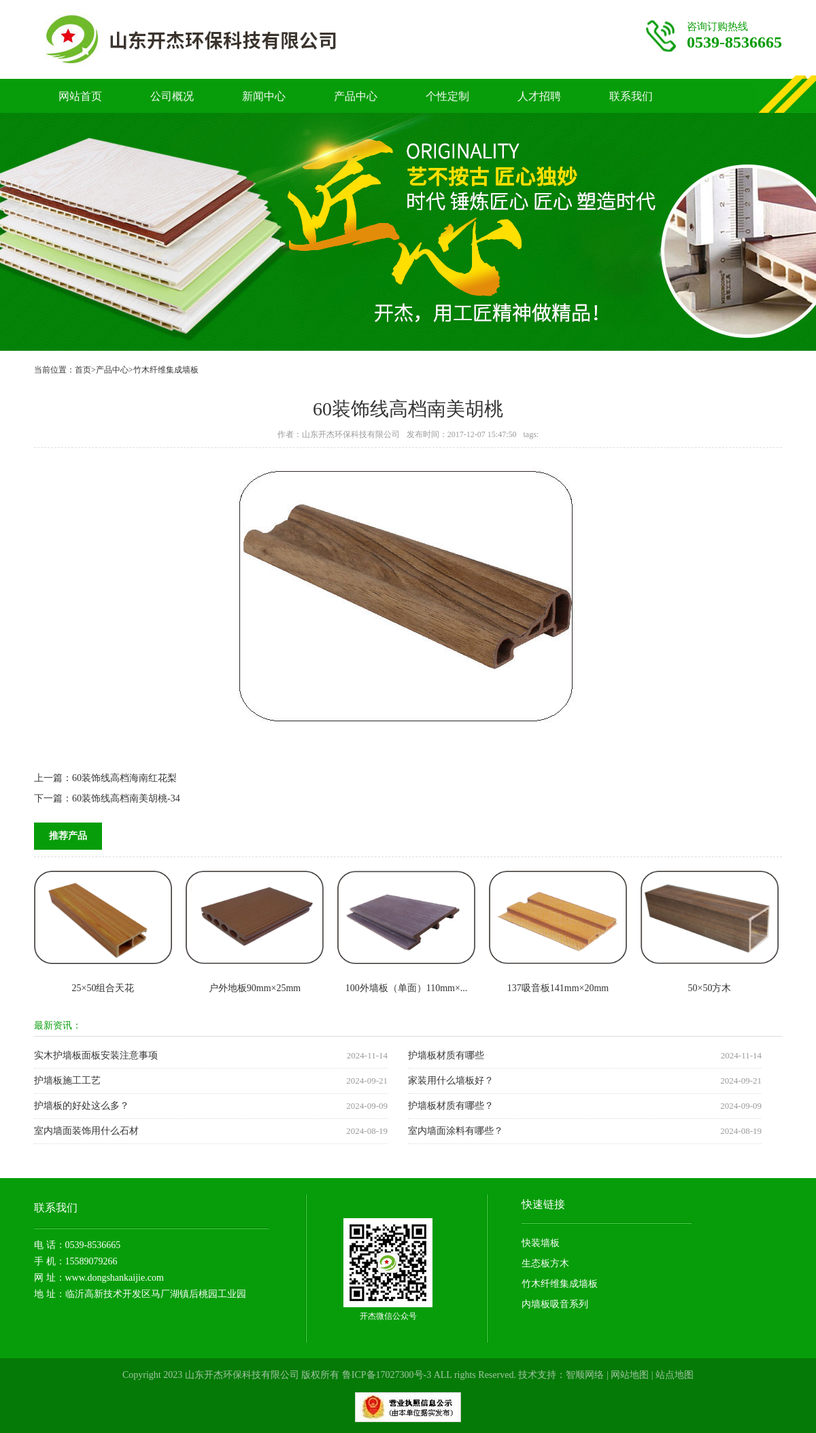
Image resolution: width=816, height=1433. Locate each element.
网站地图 (630, 1375)
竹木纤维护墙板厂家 (218, 39)
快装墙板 (541, 1243)
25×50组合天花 (103, 988)
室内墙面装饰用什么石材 (86, 1131)
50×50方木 (710, 988)
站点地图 (675, 1375)
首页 (83, 370)
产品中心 (355, 96)
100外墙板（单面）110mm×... (406, 988)
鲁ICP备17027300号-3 (386, 1375)
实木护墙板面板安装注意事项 (96, 1055)
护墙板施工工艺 (67, 1080)
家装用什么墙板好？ (451, 1080)
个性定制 (447, 96)
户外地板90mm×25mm (255, 988)
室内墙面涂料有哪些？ (455, 1131)
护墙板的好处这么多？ (81, 1106)
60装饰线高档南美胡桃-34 (126, 798)
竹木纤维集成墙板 (166, 370)
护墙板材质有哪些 (446, 1055)
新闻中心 (264, 96)
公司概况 (172, 96)
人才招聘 (539, 96)
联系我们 (631, 96)
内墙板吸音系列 (555, 1304)
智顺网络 (585, 1375)
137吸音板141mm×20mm (558, 988)
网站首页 (80, 96)
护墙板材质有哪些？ (451, 1106)
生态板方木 (545, 1263)
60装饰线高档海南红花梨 (124, 778)
